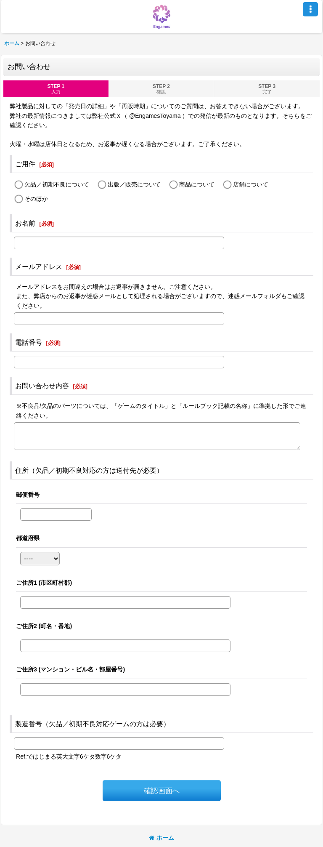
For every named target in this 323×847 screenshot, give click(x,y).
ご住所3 (70, 669)
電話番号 (28, 342)
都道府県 (28, 538)
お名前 (25, 223)
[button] (310, 9)
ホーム (161, 837)
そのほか (36, 198)
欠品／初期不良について (56, 184)
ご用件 (25, 164)
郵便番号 (28, 494)
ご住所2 (44, 626)
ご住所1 (44, 582)
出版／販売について (134, 184)
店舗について (250, 184)
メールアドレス (38, 266)
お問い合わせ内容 (42, 385)
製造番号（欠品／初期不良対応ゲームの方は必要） (92, 723)
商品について (196, 184)
